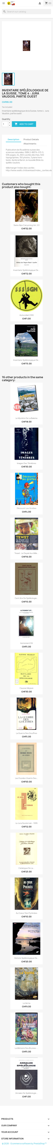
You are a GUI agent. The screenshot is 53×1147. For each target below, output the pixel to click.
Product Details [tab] (31, 139)
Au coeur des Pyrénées (26, 913)
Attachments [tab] (30, 143)
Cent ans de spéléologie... (26, 598)
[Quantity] (5, 124)
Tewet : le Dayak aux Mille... (26, 553)
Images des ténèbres (26, 463)
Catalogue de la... (26, 868)
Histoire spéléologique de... (26, 958)
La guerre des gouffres (26, 733)
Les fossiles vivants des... (26, 778)
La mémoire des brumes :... (26, 1048)
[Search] (26, 11)
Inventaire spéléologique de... (26, 270)
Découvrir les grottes (26, 508)
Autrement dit (26, 643)
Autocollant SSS (27, 315)
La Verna (26, 1003)
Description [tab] (13, 139)
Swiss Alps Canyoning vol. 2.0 (26, 225)
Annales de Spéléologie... (26, 1093)
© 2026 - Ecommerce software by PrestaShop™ (24, 1143)
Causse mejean (26, 688)
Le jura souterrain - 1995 (26, 823)
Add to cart (24, 124)
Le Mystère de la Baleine (26, 418)
